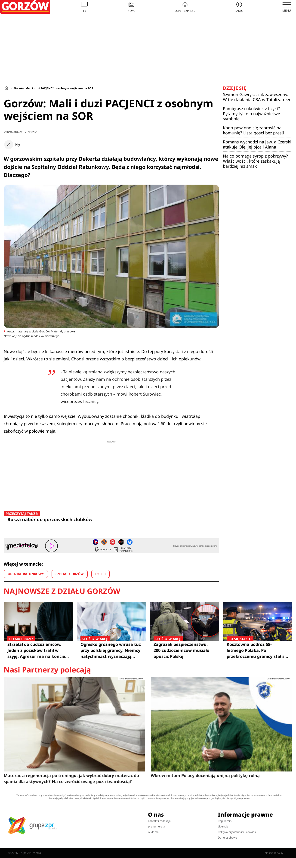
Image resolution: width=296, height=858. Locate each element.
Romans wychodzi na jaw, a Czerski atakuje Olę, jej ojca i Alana (257, 144)
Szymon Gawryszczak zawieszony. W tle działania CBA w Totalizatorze (257, 97)
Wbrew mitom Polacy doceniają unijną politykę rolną (205, 775)
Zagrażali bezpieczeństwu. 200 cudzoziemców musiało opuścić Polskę (185, 650)
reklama (153, 832)
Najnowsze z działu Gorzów (62, 591)
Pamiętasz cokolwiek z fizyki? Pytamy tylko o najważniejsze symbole (251, 113)
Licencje (223, 826)
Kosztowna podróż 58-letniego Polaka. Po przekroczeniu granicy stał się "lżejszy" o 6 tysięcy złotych (258, 650)
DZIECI (100, 574)
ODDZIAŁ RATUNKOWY (26, 574)
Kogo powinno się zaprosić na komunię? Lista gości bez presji (253, 130)
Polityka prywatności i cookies (237, 832)
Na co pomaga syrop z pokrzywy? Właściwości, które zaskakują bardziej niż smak (255, 161)
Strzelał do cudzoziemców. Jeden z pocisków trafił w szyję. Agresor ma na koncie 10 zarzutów (38, 650)
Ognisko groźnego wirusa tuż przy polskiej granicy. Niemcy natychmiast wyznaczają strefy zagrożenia (111, 650)
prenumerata (156, 826)
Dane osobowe (227, 837)
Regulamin (224, 821)
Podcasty (102, 549)
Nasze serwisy (276, 853)
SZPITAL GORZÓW (70, 574)
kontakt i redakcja (159, 821)
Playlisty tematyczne (123, 549)
